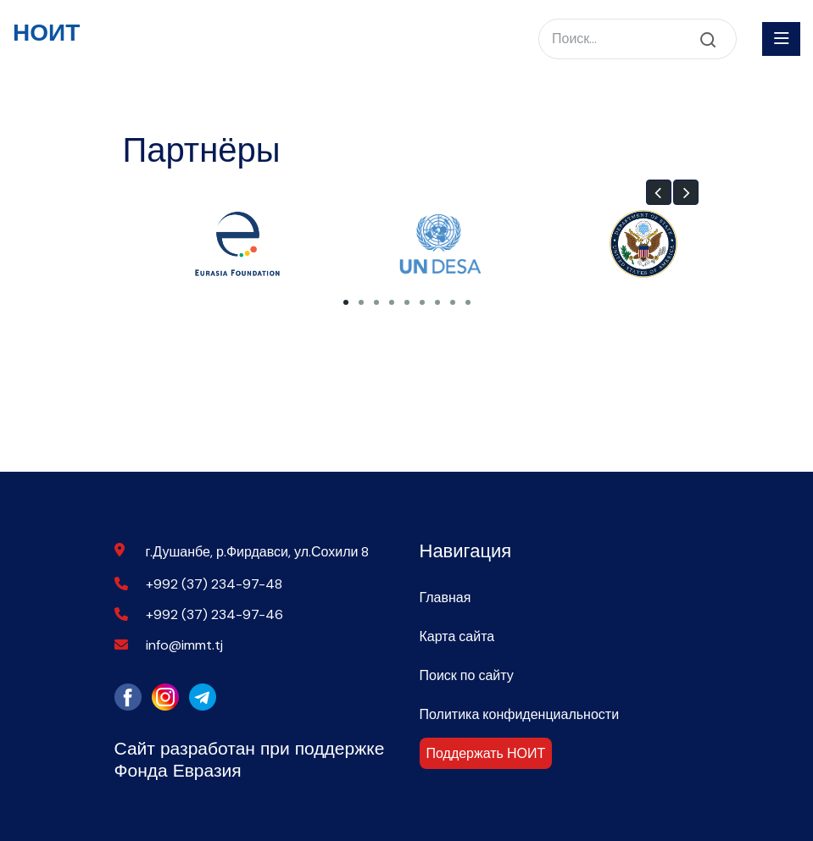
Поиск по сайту (467, 675)
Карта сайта (457, 636)
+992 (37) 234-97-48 (214, 584)
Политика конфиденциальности (520, 714)
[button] (658, 192)
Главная (445, 597)
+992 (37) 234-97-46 (214, 614)
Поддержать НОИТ (486, 753)
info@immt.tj (184, 645)
